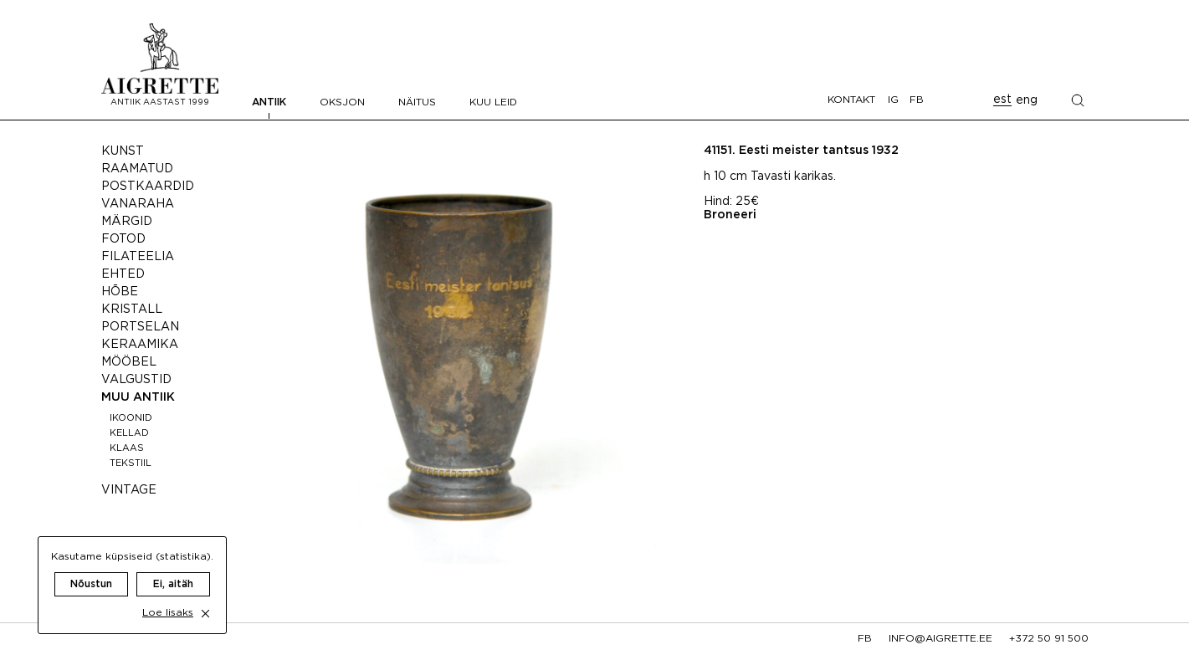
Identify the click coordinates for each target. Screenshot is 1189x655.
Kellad (129, 433)
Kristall (131, 309)
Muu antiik (138, 397)
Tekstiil (130, 463)
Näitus (417, 102)
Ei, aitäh (173, 567)
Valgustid (136, 380)
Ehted (123, 274)
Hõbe (119, 292)
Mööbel (128, 362)
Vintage (128, 490)
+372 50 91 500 (1049, 638)
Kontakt (851, 100)
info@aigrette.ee (940, 638)
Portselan (140, 327)
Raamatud (137, 169)
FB (917, 100)
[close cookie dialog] (205, 597)
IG (893, 100)
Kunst (122, 151)
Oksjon (342, 102)
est (1002, 100)
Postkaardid (147, 187)
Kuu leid (493, 102)
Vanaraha (137, 204)
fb (865, 638)
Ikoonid (131, 418)
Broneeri (730, 215)
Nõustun (91, 567)
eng (1027, 100)
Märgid (126, 222)
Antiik (269, 102)
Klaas (127, 448)
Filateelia (137, 257)
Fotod (123, 239)
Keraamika (139, 345)
